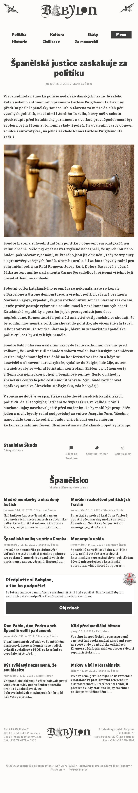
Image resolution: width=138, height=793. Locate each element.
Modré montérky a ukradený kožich (31, 502)
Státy (93, 34)
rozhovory (10, 676)
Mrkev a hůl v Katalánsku (96, 665)
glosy (49, 84)
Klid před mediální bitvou (95, 626)
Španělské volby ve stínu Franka (35, 539)
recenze (9, 510)
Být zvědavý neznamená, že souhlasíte (30, 668)
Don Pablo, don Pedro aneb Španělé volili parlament (30, 628)
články (75, 671)
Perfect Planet (78, 769)
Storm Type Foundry (117, 766)
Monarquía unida (87, 539)
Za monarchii (86, 42)
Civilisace (51, 42)
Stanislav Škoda (82, 84)
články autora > (13, 450)
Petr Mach (102, 631)
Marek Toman (44, 676)
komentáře (78, 510)
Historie (19, 42)
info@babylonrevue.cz (27, 737)
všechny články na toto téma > (69, 487)
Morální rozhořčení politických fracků (100, 502)
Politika (19, 34)
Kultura (57, 34)
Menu (121, 34)
